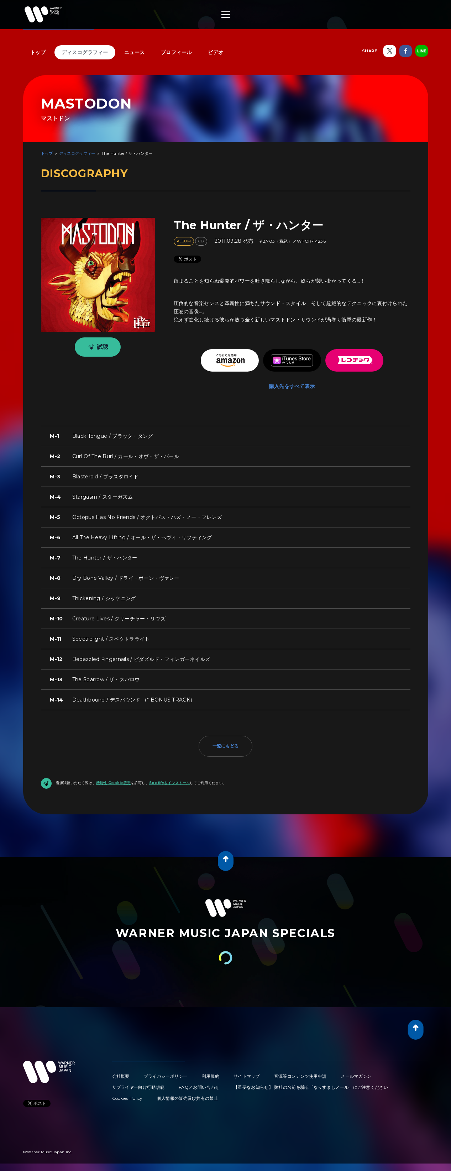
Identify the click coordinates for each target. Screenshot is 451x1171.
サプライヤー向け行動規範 (138, 1087)
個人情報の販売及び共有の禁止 (187, 1098)
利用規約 (210, 1076)
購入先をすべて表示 (292, 386)
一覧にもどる (226, 746)
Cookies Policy (127, 1098)
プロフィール (176, 52)
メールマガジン (356, 1076)
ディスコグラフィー (85, 52)
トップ (38, 52)
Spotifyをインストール (169, 783)
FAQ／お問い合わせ (199, 1087)
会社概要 (121, 1076)
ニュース (134, 52)
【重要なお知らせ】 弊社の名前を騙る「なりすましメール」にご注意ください (311, 1087)
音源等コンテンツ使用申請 (300, 1076)
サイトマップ (247, 1076)
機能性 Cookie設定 (113, 783)
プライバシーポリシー (166, 1076)
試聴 (97, 347)
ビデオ (216, 52)
